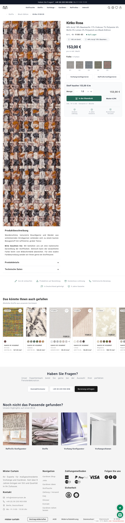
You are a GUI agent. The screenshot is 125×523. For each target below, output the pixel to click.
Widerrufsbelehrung (69, 519)
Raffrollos (74, 7)
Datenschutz (88, 519)
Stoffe (40, 7)
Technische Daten (13, 269)
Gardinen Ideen (49, 484)
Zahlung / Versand (51, 492)
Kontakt (46, 504)
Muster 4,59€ (111, 99)
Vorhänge (51, 7)
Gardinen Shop (49, 477)
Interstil (85, 7)
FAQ (44, 496)
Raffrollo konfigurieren (107, 77)
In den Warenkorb (84, 98)
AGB (55, 519)
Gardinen (62, 7)
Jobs (45, 480)
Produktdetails (12, 262)
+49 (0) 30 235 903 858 (16, 501)
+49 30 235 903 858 (64, 2)
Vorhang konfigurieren (79, 77)
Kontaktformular (38, 389)
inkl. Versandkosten (116, 521)
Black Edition (23, 14)
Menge (93, 91)
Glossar (46, 500)
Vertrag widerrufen (37, 519)
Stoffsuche (30, 7)
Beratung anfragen (86, 389)
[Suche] (109, 7)
